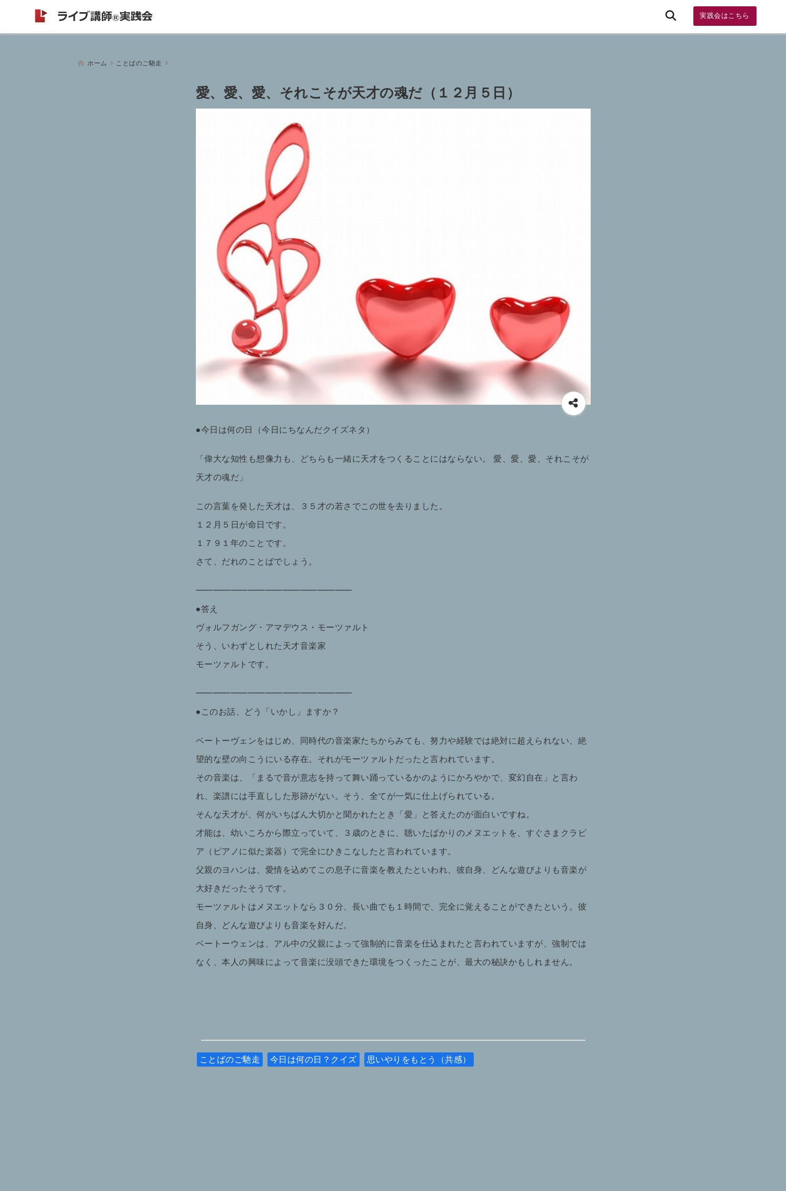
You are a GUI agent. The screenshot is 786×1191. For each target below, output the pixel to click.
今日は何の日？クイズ (313, 1055)
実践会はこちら (725, 15)
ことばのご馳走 (230, 1055)
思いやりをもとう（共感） (419, 1055)
